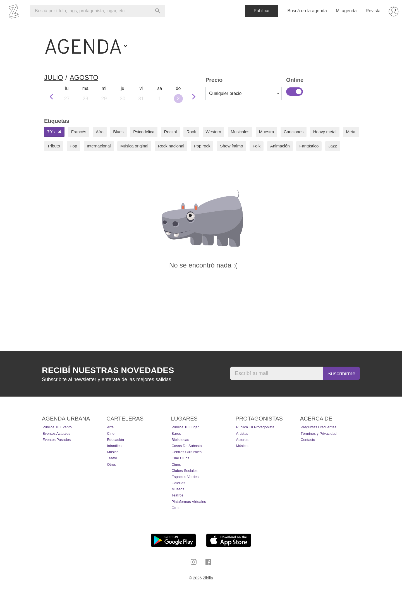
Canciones (293, 131)
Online (294, 91)
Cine (110, 433)
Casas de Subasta (186, 446)
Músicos (243, 446)
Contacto (308, 440)
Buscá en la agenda (307, 10)
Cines (176, 464)
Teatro (112, 458)
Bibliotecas (180, 440)
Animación (280, 146)
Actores (242, 440)
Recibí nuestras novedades (108, 370)
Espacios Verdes (184, 477)
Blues (118, 131)
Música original (134, 146)
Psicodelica (143, 131)
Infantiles (114, 446)
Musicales (240, 131)
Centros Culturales (186, 452)
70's (54, 131)
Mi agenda (346, 10)
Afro (100, 131)
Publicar (262, 10)
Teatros (177, 495)
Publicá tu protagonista (255, 427)
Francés (78, 131)
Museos (177, 489)
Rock (191, 131)
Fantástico (309, 146)
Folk (256, 146)
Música (112, 452)
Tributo (53, 146)
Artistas (242, 433)
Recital (170, 131)
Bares (176, 433)
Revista (373, 10)
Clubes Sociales (184, 471)
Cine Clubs (180, 458)
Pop (73, 146)
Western (213, 131)
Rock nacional (171, 146)
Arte (110, 427)
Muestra (266, 131)
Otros (111, 464)
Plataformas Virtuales (188, 502)
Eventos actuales (56, 433)
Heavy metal (324, 131)
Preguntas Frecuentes (318, 427)
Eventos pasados (56, 440)
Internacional (99, 146)
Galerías (178, 483)
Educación (115, 440)
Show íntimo (231, 146)
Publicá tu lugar (185, 427)
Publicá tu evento (57, 427)
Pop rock (202, 146)
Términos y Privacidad (319, 433)
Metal (351, 131)
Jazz (332, 146)
